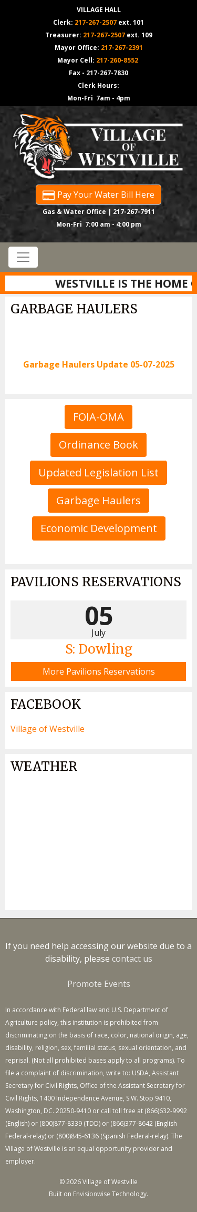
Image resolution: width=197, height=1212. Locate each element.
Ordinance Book (98, 444)
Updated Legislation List (98, 472)
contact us (132, 958)
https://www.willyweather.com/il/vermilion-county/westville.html (98, 899)
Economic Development (98, 528)
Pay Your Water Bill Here (98, 194)
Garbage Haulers (98, 500)
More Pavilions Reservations (99, 671)
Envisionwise (91, 1193)
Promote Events (98, 984)
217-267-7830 (107, 72)
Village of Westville (48, 729)
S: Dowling (98, 649)
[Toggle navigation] (23, 257)
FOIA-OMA (98, 417)
